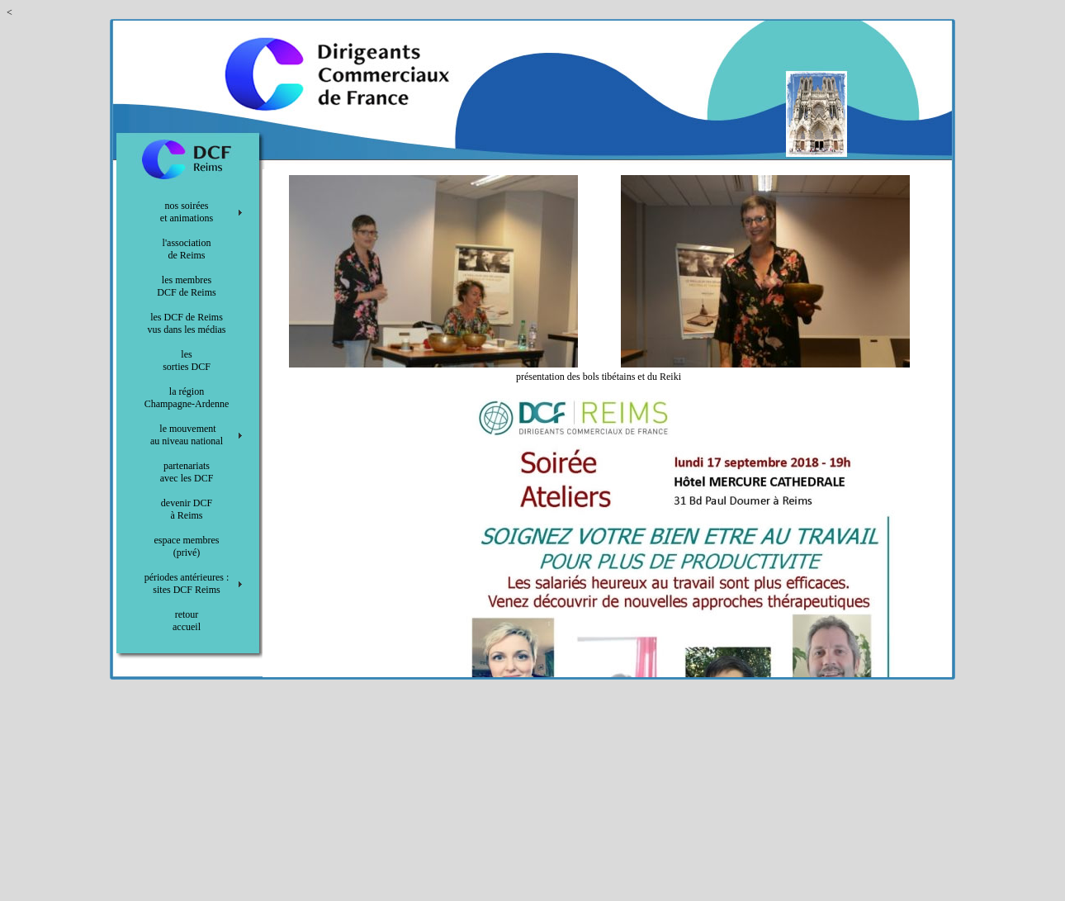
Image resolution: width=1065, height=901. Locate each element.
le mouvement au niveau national (186, 435)
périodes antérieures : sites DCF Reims (187, 583)
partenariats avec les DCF (187, 472)
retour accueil (187, 621)
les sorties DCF (187, 360)
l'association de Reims (187, 249)
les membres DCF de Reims (186, 286)
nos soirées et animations (186, 212)
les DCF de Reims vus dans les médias (187, 323)
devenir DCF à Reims (186, 509)
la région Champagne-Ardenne (187, 398)
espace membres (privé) (187, 546)
